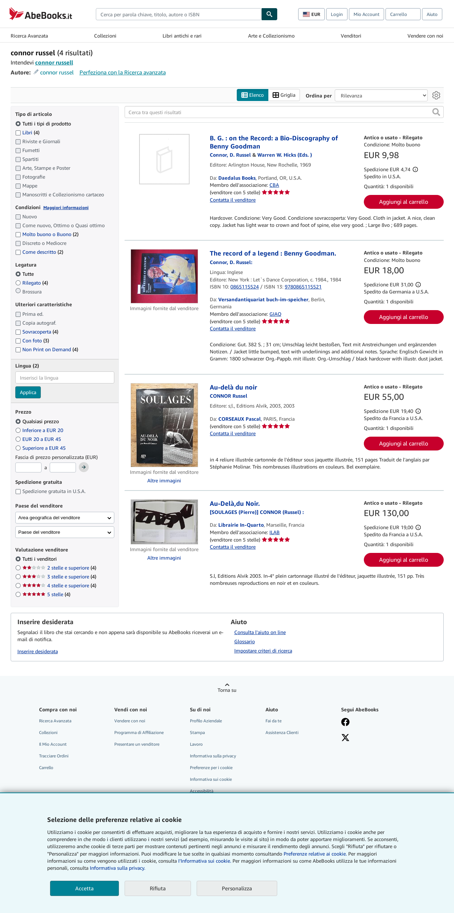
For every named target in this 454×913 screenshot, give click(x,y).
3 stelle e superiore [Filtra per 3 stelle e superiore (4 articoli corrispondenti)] (59, 577)
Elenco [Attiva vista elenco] (252, 95)
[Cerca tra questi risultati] (284, 112)
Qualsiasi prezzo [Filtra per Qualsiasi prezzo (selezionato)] (37, 421)
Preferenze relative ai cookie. (315, 854)
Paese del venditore (39, 532)
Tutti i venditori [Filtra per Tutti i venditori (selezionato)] (40, 559)
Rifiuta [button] (158, 888)
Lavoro (196, 744)
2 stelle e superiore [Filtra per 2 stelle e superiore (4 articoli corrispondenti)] (59, 568)
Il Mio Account (53, 744)
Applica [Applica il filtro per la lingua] (28, 393)
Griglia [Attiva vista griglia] (284, 95)
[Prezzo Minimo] (28, 468)
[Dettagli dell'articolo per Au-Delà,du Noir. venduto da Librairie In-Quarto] (164, 521)
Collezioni (105, 36)
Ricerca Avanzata (29, 36)
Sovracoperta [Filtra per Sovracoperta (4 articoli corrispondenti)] (36, 332)
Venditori (351, 36)
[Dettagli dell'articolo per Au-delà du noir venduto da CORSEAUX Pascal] (164, 425)
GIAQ (275, 314)
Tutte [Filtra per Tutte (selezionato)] (25, 274)
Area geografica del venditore (49, 517)
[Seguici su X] (345, 738)
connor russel (57, 72)
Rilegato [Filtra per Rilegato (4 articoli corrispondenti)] (31, 283)
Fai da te (273, 720)
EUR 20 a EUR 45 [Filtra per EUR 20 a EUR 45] (38, 439)
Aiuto (432, 14)
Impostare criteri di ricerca (263, 651)
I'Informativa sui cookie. (204, 861)
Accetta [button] (84, 888)
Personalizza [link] (237, 888)
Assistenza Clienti (282, 732)
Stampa (197, 732)
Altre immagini (164, 480)
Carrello (46, 768)
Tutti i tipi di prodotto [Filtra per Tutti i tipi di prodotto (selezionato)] (43, 124)
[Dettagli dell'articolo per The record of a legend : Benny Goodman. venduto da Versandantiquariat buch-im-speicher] (164, 276)
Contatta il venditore (233, 200)
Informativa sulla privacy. (117, 868)
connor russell (54, 62)
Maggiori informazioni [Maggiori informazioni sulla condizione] (66, 207)
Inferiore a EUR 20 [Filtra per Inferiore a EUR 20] (40, 430)
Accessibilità (201, 791)
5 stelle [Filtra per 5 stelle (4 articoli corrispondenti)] (46, 595)
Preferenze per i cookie (211, 768)
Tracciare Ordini (54, 755)
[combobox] (178, 14)
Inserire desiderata (37, 652)
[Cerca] (269, 14)
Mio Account (366, 14)
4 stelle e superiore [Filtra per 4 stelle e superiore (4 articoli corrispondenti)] (59, 586)
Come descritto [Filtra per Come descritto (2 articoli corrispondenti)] (39, 252)
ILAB (274, 532)
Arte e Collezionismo (271, 36)
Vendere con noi (425, 36)
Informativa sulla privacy (213, 755)
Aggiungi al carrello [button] (403, 202)
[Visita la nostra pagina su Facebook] (345, 722)
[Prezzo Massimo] (63, 468)
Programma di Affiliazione (139, 732)
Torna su (227, 690)
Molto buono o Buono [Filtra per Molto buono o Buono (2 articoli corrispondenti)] (46, 234)
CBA (274, 185)
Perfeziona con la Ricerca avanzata (123, 72)
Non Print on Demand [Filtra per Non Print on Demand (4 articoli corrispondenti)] (46, 349)
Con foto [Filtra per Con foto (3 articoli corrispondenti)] (32, 340)
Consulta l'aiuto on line (260, 632)
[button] (436, 112)
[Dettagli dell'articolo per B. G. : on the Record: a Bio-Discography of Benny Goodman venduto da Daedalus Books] (164, 159)
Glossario (244, 641)
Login (337, 14)
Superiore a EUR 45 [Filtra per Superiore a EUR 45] (41, 448)
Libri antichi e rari (182, 36)
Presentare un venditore (136, 744)
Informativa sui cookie (211, 779)
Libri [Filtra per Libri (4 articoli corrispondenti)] (27, 132)
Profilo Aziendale (206, 720)
